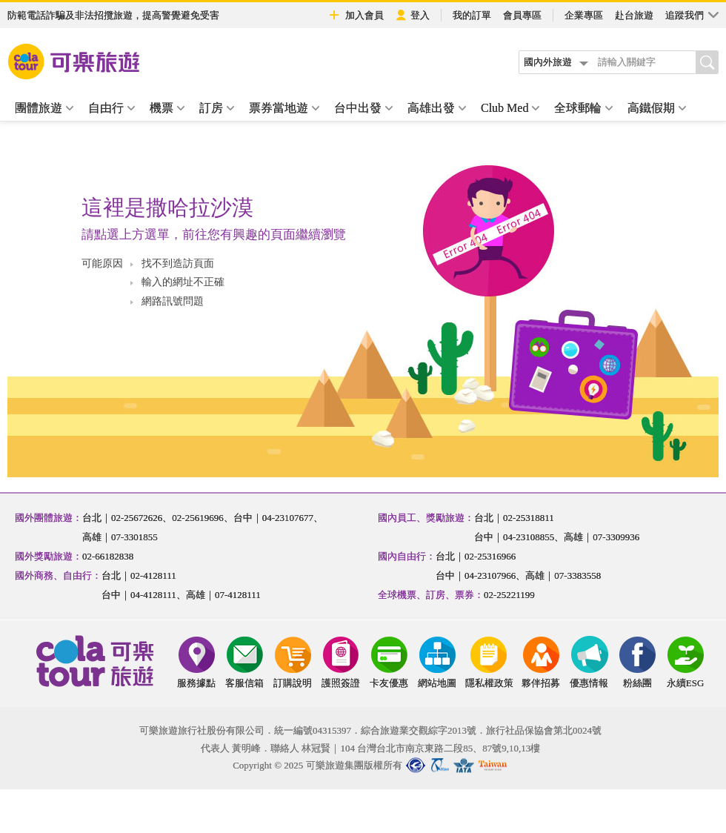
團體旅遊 (44, 108)
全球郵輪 (583, 108)
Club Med (510, 108)
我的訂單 (472, 15)
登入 (413, 15)
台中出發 (363, 108)
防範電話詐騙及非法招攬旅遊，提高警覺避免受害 (113, 15)
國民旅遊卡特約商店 (493, 765)
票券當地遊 (284, 108)
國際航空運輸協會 (464, 765)
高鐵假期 (656, 108)
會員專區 (522, 15)
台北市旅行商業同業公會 (415, 765)
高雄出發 (436, 108)
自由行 (111, 108)
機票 (167, 108)
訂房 (216, 108)
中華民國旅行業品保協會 (441, 765)
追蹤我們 (692, 14)
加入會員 (355, 14)
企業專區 (584, 15)
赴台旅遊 (634, 15)
